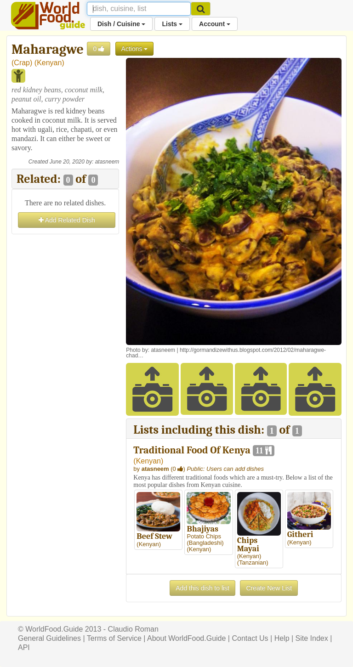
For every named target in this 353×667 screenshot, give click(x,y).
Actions (134, 48)
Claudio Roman (133, 629)
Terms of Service (114, 638)
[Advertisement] (65, 282)
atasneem (107, 161)
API (24, 647)
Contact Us (250, 638)
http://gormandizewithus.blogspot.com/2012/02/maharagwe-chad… (226, 353)
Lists (172, 24)
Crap (22, 63)
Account (214, 24)
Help (282, 638)
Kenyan (49, 63)
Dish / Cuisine (121, 24)
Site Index (312, 638)
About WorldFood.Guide (186, 638)
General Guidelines (49, 638)
